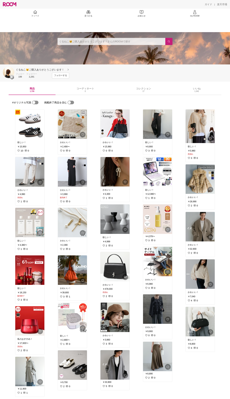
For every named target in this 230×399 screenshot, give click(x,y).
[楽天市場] (222, 4)
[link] (29, 124)
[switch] (35, 102)
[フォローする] (60, 75)
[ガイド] (208, 4)
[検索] (168, 41)
